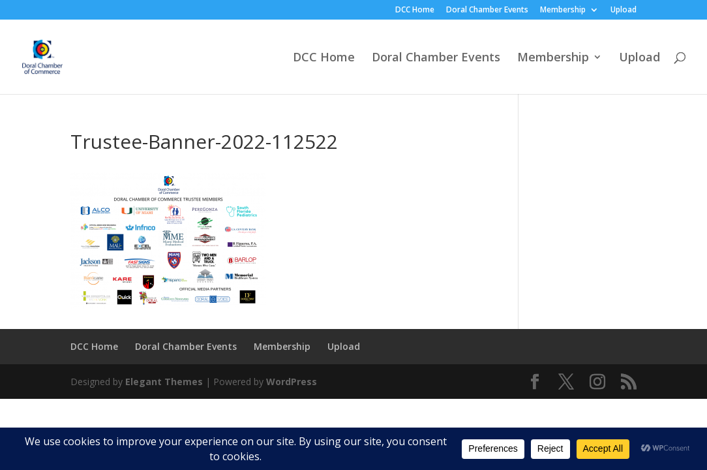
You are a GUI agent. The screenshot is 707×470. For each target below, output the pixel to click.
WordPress (291, 381)
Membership (563, 10)
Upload (623, 10)
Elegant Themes (164, 381)
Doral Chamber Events (487, 10)
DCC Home (414, 10)
